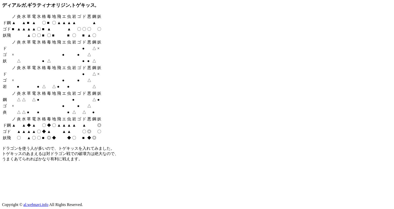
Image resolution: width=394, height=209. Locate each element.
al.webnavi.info (35, 204)
